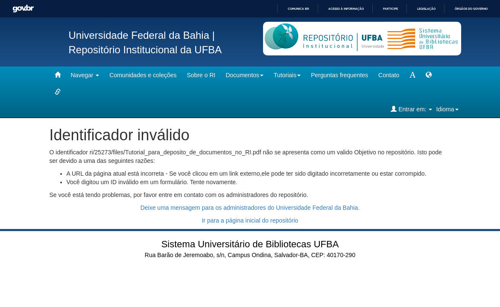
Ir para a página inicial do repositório (250, 220)
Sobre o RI (201, 75)
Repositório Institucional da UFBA (145, 49)
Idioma (447, 109)
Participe (390, 9)
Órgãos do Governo (471, 9)
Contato (388, 75)
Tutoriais (287, 75)
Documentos (244, 75)
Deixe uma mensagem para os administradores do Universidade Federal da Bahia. (250, 207)
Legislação (426, 9)
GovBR (23, 9)
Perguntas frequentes (339, 75)
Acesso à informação (346, 9)
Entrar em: (411, 109)
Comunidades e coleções (142, 75)
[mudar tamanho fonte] (412, 75)
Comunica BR (298, 9)
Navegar (85, 75)
